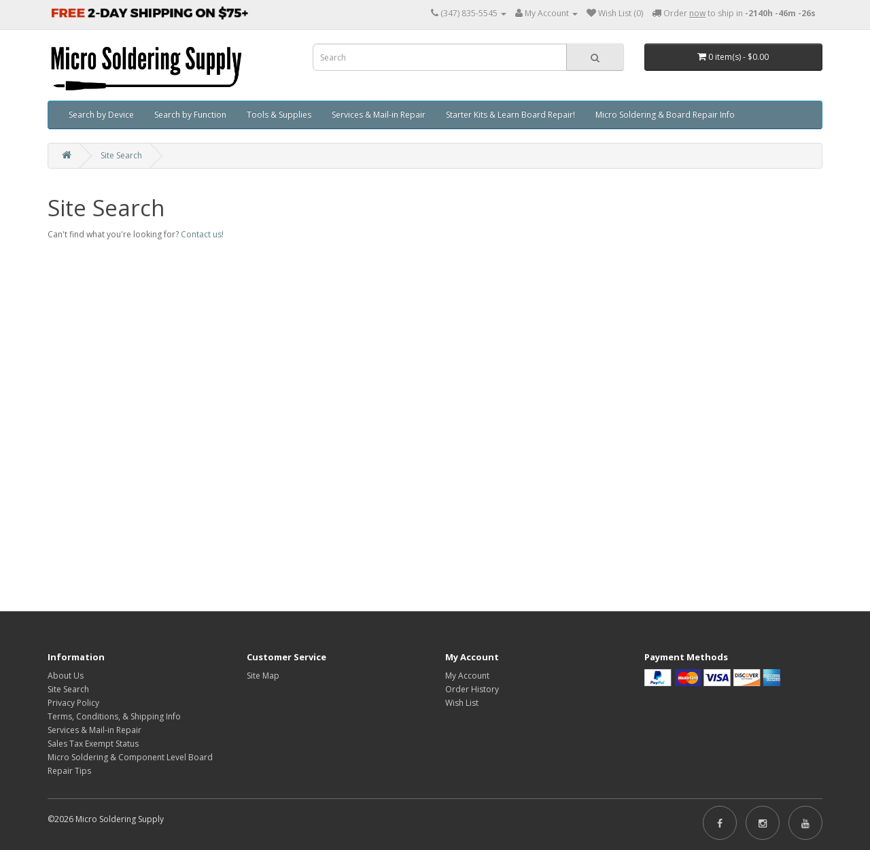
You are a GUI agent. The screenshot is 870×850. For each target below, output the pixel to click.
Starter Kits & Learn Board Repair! (510, 114)
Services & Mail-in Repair (378, 114)
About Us (66, 675)
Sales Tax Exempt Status (93, 743)
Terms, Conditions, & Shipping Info (114, 716)
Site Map (263, 675)
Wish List (461, 703)
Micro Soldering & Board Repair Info (665, 114)
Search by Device (101, 114)
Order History (472, 689)
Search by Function (190, 114)
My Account (467, 675)
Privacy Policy (73, 703)
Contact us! (202, 234)
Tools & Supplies (279, 114)
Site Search (121, 155)
